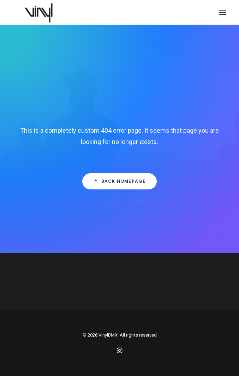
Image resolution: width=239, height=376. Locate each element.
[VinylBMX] (40, 12)
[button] (223, 12)
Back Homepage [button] (120, 181)
